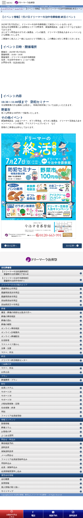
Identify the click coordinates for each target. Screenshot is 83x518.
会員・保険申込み (9, 467)
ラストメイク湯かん (10, 344)
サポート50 (6, 400)
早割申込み (6, 463)
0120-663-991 (19, 62)
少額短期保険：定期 (10, 404)
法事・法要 (6, 348)
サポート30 (6, 396)
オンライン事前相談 (10, 328)
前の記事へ (11, 246)
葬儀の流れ (6, 320)
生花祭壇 (5, 340)
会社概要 (5, 479)
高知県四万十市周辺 (10, 304)
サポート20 (6, 392)
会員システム (7, 388)
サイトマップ (7, 491)
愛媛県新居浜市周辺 (10, 292)
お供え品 (5, 372)
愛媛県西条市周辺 (9, 296)
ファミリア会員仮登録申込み (14, 459)
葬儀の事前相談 (8, 316)
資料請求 (5, 447)
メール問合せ (7, 455)
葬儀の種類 (6, 324)
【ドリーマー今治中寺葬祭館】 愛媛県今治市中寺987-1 (15, 279)
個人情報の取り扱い (10, 487)
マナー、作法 (7, 352)
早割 (3, 412)
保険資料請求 (7, 451)
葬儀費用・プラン (9, 380)
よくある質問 (7, 435)
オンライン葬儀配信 (10, 336)
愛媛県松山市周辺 (9, 289)
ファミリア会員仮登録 (11, 416)
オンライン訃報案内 (10, 332)
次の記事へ (72, 246)
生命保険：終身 (8, 408)
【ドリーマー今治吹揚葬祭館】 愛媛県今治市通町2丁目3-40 (15, 272)
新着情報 (5, 423)
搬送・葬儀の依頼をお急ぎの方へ (16, 312)
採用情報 (5, 483)
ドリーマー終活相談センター (14, 360)
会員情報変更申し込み (11, 471)
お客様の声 (6, 431)
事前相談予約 (7, 443)
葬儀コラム (6, 427)
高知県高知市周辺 (9, 300)
